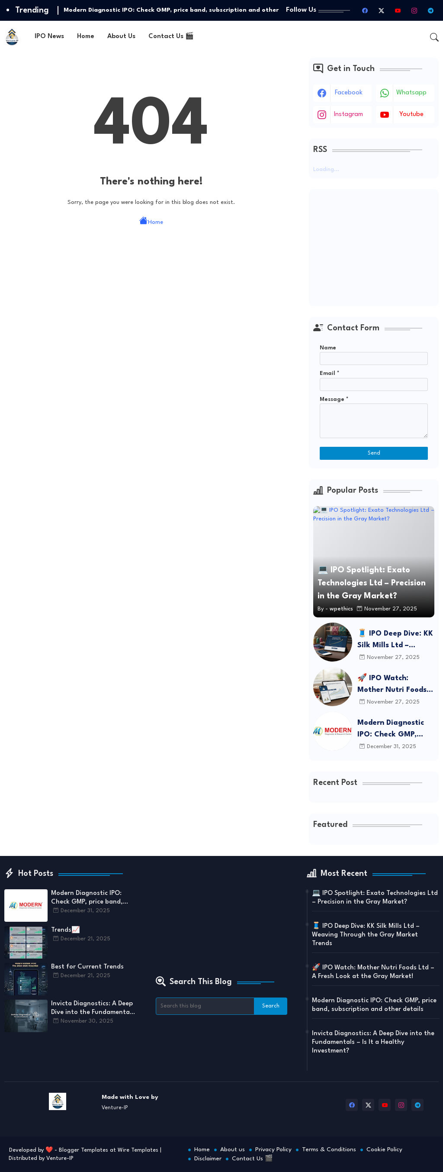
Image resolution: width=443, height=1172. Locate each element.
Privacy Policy (273, 1149)
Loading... (326, 169)
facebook (349, 93)
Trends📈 (65, 930)
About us (232, 1149)
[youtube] (398, 10)
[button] (434, 37)
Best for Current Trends (87, 967)
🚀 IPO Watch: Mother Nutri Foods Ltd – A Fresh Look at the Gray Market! (395, 685)
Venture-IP (60, 1158)
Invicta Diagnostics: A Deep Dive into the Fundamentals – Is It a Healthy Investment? (93, 1009)
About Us (121, 36)
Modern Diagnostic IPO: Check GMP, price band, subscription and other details (390, 729)
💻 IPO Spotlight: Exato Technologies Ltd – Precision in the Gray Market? (375, 897)
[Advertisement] (373, 248)
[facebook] (365, 10)
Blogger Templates (83, 1150)
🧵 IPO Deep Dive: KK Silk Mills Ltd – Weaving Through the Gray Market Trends (395, 640)
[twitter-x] (381, 10)
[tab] (49, 37)
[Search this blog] (205, 1006)
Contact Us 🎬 (171, 36)
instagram (348, 114)
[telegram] (430, 10)
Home (85, 36)
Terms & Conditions (329, 1149)
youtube (411, 114)
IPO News (49, 36)
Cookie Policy (384, 1149)
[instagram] (414, 10)
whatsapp (411, 93)
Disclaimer (208, 1159)
